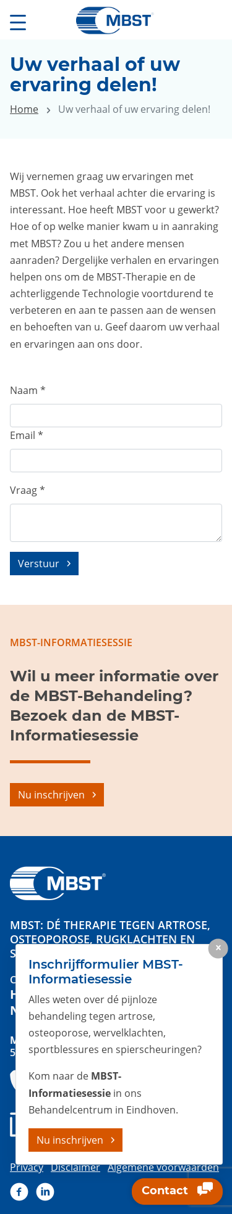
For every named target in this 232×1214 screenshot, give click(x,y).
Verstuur (38, 563)
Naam (28, 390)
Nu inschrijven (51, 795)
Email (26, 435)
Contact (177, 1192)
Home (24, 109)
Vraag (27, 490)
